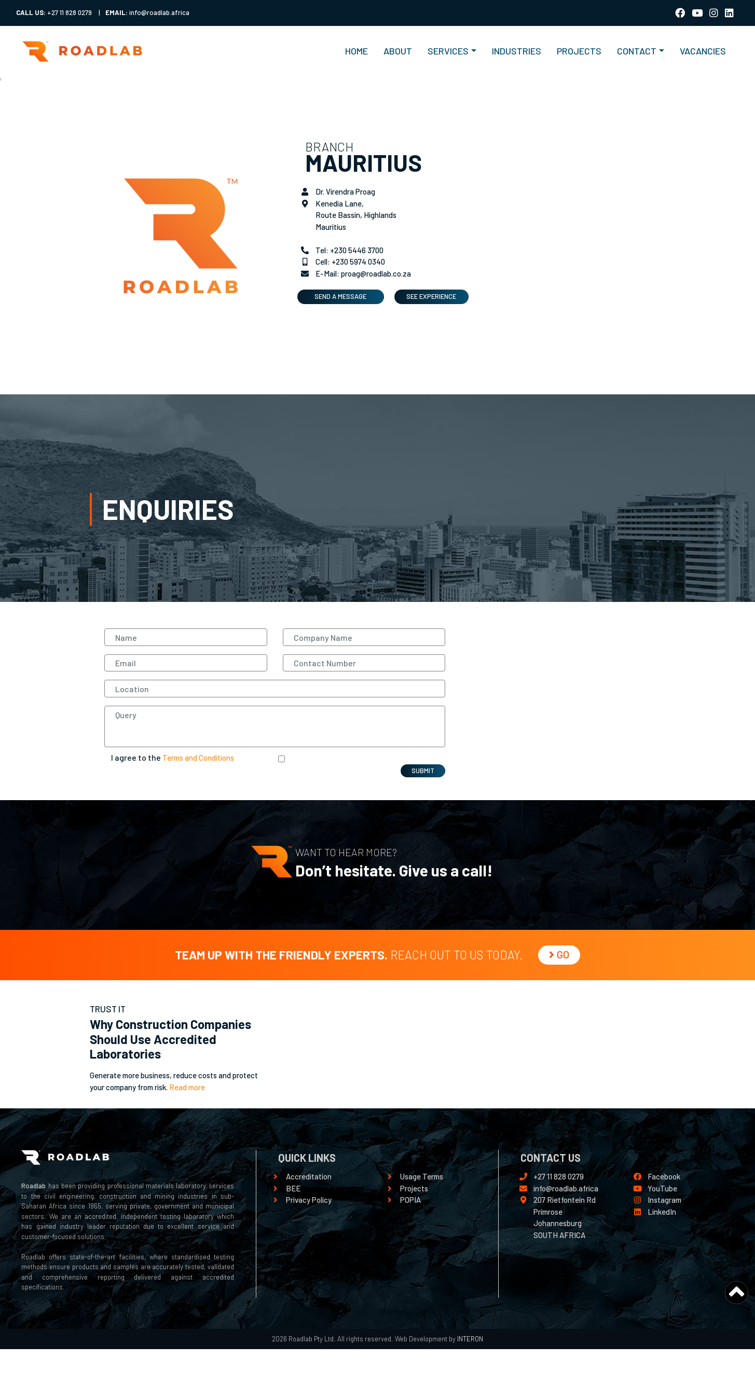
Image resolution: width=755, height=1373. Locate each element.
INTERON (469, 1339)
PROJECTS (579, 51)
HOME (360, 50)
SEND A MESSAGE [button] (340, 296)
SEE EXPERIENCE (431, 296)
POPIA (410, 1199)
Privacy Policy (309, 1199)
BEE (293, 1188)
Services (448, 51)
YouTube (662, 1188)
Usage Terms (421, 1176)
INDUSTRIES (516, 51)
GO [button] (559, 954)
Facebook (664, 1176)
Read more (187, 1087)
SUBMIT (422, 770)
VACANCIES (703, 51)
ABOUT (397, 51)
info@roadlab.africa (565, 1188)
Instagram (664, 1199)
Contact (636, 51)
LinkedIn (662, 1211)
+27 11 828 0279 (558, 1176)
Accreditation (309, 1176)
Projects (414, 1188)
